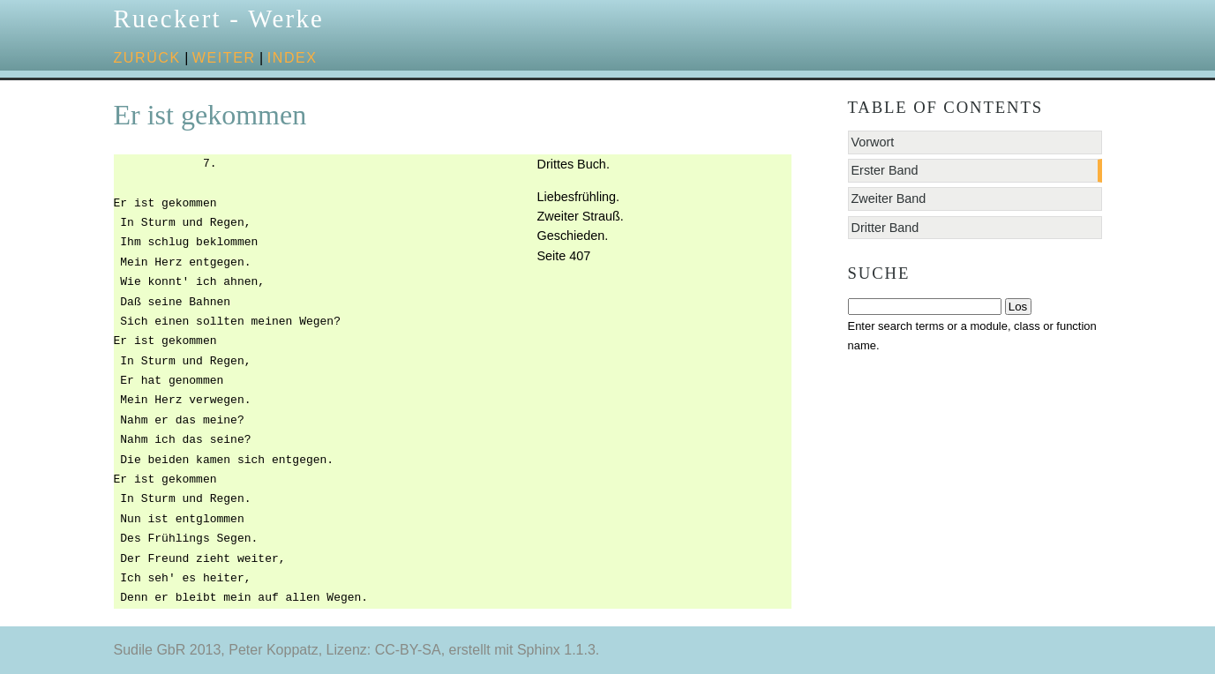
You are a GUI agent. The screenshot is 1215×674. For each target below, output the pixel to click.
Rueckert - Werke (219, 18)
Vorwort (873, 142)
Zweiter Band (888, 198)
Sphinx (538, 649)
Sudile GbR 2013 (167, 649)
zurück (147, 57)
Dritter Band (885, 228)
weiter (224, 57)
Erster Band (885, 170)
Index (292, 57)
